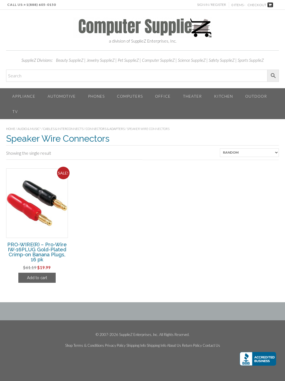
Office (163, 96)
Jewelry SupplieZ (101, 60)
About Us (174, 345)
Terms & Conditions (88, 345)
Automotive (62, 96)
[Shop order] (249, 152)
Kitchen (223, 96)
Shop (69, 345)
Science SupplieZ (192, 60)
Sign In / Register (211, 5)
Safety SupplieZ (222, 60)
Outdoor (256, 96)
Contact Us (211, 345)
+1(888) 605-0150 (40, 5)
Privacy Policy (115, 345)
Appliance (23, 96)
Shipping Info (136, 345)
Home (10, 129)
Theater (192, 96)
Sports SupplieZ (251, 60)
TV (15, 111)
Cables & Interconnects (63, 129)
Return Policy (192, 345)
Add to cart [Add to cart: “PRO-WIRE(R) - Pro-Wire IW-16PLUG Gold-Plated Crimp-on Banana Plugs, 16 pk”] (37, 278)
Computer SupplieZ (158, 60)
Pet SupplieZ (128, 60)
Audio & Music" (29, 129)
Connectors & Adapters (105, 129)
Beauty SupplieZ (69, 60)
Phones (96, 96)
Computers (130, 96)
